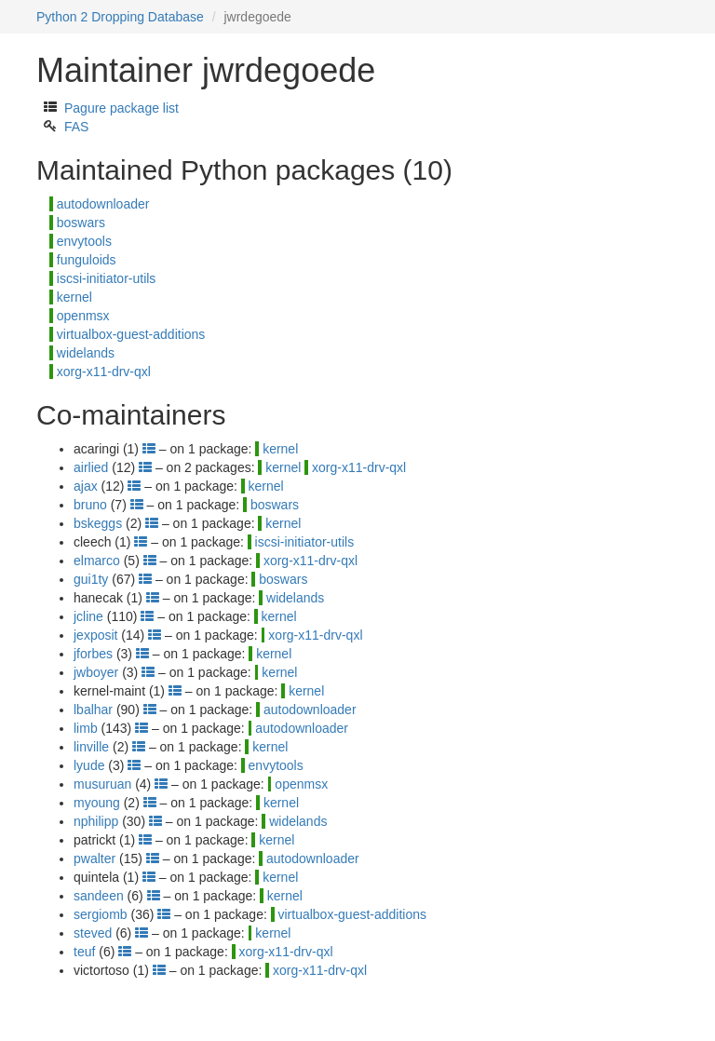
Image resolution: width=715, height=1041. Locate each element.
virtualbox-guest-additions (131, 334)
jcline (88, 616)
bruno (90, 504)
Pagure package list (121, 108)
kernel (74, 297)
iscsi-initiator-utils (106, 278)
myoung (97, 802)
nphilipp (96, 821)
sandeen (99, 895)
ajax (86, 486)
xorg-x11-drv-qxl (104, 371)
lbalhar (93, 709)
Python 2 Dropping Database (120, 16)
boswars (81, 222)
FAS (76, 126)
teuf (84, 951)
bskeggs (98, 523)
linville (91, 746)
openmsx (83, 315)
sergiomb (101, 914)
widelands (86, 352)
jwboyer (96, 672)
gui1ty (91, 579)
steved (93, 933)
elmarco (97, 560)
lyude (89, 765)
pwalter (94, 858)
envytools (84, 241)
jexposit (95, 635)
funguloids (86, 259)
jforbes (93, 653)
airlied (91, 467)
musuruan (102, 784)
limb (86, 728)
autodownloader (103, 203)
